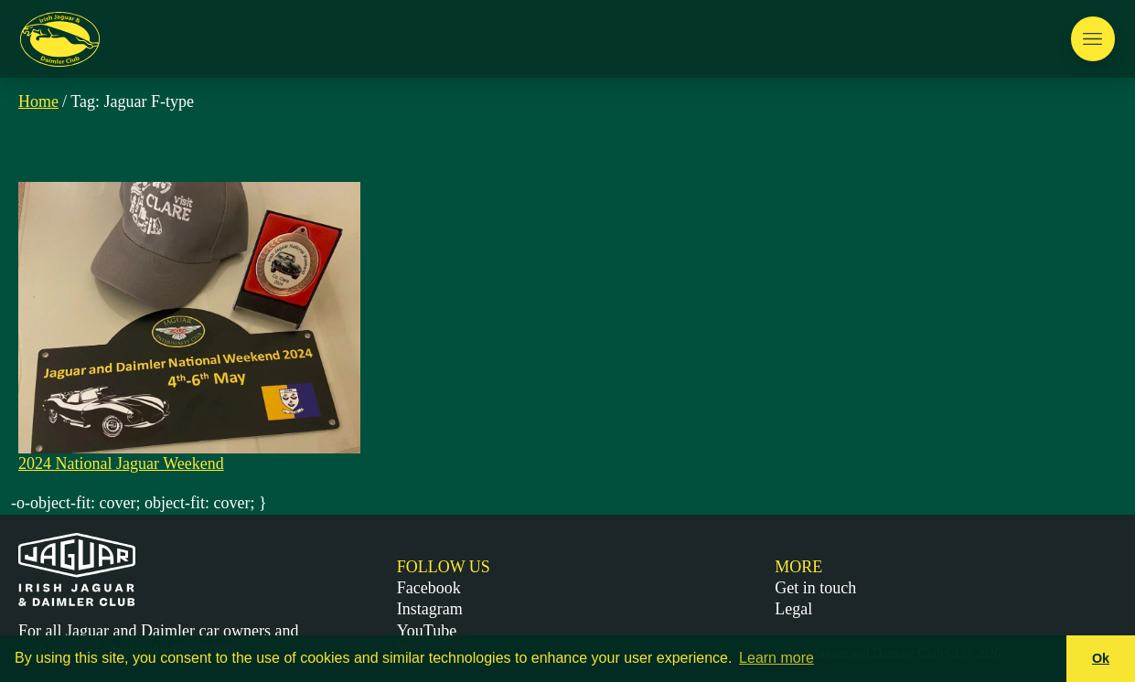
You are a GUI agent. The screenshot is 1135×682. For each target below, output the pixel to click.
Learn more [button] (776, 658)
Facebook (429, 588)
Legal (793, 609)
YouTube (427, 631)
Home (38, 101)
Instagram (430, 609)
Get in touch (815, 588)
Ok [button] (1100, 658)
